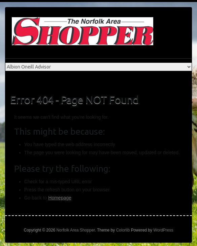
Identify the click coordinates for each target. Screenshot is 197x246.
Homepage (59, 197)
